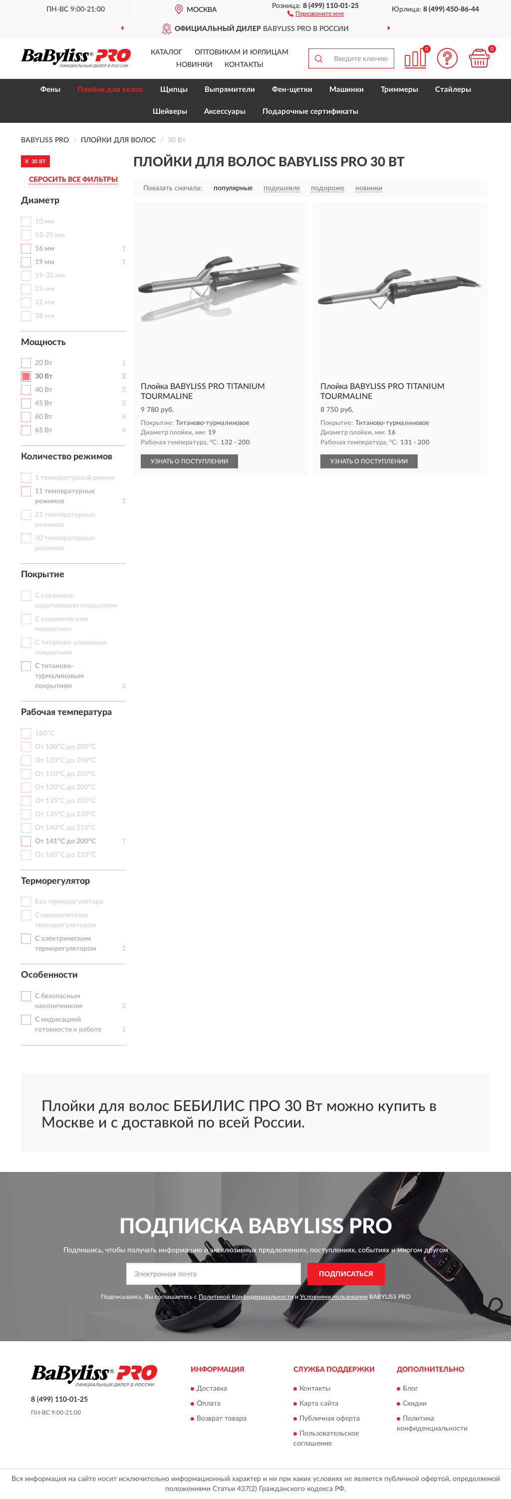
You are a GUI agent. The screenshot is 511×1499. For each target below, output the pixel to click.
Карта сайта (318, 1404)
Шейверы (170, 111)
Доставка (212, 1389)
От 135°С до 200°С (65, 800)
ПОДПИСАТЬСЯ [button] (346, 1274)
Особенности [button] (49, 975)
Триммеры (399, 89)
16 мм (44, 248)
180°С (44, 733)
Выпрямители (230, 89)
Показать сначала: (172, 188)
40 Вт (43, 389)
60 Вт (43, 416)
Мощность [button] (43, 342)
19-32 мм (50, 275)
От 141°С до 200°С (65, 841)
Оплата (209, 1404)
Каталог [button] (167, 52)
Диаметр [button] (40, 200)
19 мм (44, 262)
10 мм (44, 221)
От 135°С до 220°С (65, 814)
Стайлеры (453, 89)
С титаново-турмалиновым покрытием (59, 676)
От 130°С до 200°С (65, 787)
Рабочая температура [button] (66, 712)
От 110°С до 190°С (65, 760)
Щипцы (174, 89)
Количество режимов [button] (66, 456)
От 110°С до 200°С (65, 773)
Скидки (415, 1404)
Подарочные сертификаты (310, 111)
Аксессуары (225, 111)
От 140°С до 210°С (65, 827)
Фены (50, 89)
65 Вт (43, 430)
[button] (315, 13)
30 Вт (43, 376)
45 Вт (43, 403)
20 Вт (43, 363)
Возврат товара (222, 1419)
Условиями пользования (334, 1297)
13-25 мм (50, 235)
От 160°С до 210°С (65, 854)
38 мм (44, 316)
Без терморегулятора (69, 901)
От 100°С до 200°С (65, 747)
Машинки (346, 89)
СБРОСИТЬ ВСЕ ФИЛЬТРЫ (73, 179)
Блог (410, 1389)
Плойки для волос (110, 89)
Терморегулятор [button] (55, 881)
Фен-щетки (292, 89)
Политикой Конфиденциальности (246, 1297)
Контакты (244, 64)
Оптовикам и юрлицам (241, 52)
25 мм (44, 289)
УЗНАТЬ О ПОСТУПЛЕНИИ (189, 461)
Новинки (194, 64)
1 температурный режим (75, 477)
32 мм (44, 302)
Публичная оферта (329, 1419)
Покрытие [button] (42, 574)
